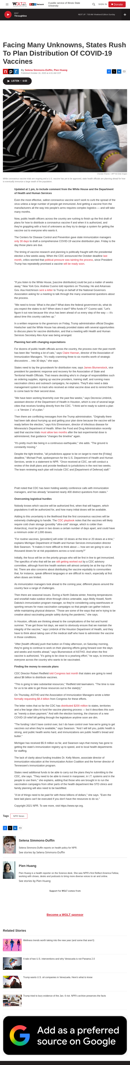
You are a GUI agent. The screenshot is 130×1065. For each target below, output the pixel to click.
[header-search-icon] (94, 4)
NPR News (18, 816)
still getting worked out (69, 561)
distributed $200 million (74, 705)
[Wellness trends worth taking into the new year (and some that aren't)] (12, 945)
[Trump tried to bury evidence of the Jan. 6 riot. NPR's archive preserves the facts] (12, 1000)
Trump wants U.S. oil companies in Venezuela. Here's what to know (57, 977)
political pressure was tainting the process (69, 259)
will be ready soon (74, 263)
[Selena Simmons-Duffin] (9, 844)
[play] (8, 14)
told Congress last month (63, 673)
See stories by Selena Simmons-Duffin (42, 852)
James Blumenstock (95, 367)
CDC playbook (66, 520)
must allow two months (54, 432)
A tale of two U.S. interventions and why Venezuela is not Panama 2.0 (59, 959)
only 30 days (21, 241)
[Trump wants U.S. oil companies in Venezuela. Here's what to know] (12, 982)
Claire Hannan (71, 352)
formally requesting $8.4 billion (32, 698)
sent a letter (46, 290)
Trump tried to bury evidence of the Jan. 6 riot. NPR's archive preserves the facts (64, 996)
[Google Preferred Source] (65, 1035)
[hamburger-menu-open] (7, 4)
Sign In (102, 4)
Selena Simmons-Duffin (38, 70)
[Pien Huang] (9, 870)
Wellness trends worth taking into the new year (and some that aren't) (58, 940)
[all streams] (125, 14)
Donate (118, 4)
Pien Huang (60, 70)
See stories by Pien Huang (35, 881)
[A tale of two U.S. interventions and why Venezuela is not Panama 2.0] (12, 963)
